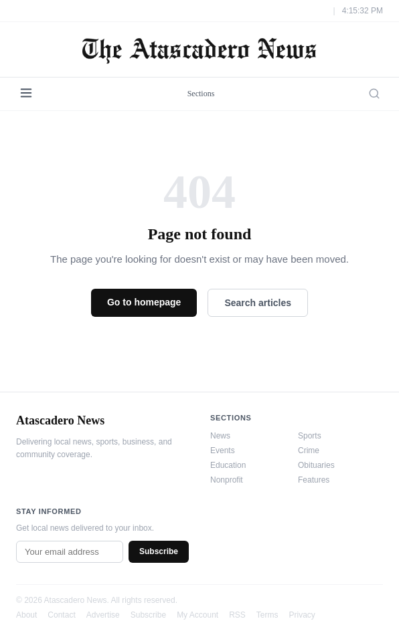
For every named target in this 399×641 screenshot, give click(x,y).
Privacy (302, 615)
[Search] (374, 93)
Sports (309, 435)
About (26, 615)
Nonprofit (226, 480)
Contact (61, 615)
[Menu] (26, 94)
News (220, 435)
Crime (308, 450)
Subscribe (158, 551)
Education (228, 465)
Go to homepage (144, 302)
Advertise (103, 615)
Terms (267, 615)
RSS (237, 615)
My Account (197, 615)
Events (222, 450)
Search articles (257, 302)
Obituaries (316, 465)
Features (313, 480)
